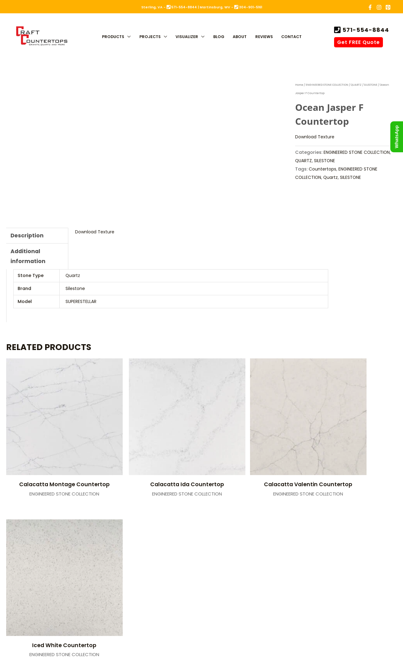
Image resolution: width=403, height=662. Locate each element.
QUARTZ (358, 85)
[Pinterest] (388, 7)
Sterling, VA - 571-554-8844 (169, 7)
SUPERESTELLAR (81, 303)
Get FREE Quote (358, 42)
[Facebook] (370, 7)
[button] (127, 37)
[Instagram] (379, 7)
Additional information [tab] (28, 257)
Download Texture (315, 137)
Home (299, 85)
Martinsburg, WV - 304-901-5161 (231, 7)
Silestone (76, 290)
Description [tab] (27, 236)
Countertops (323, 169)
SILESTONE (373, 85)
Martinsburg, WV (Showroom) (251, 538)
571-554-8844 (365, 30)
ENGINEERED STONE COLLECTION (328, 85)
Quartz (331, 177)
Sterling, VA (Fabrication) (132, 538)
